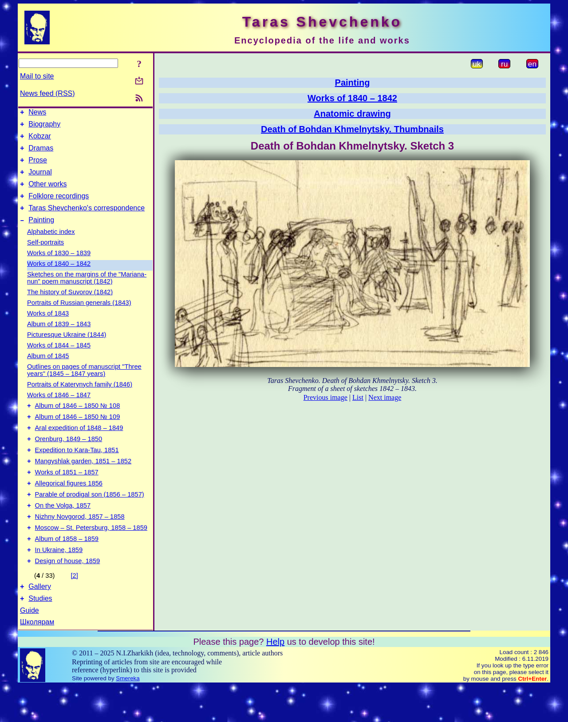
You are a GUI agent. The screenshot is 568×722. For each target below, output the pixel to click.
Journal (39, 180)
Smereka (127, 714)
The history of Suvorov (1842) (70, 305)
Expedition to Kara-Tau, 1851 (77, 469)
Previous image (325, 397)
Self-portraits (45, 255)
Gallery (39, 621)
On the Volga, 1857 (63, 532)
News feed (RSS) (47, 93)
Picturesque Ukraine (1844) (66, 347)
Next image (384, 397)
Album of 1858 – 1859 (67, 569)
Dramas (40, 153)
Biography (44, 126)
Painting (41, 233)
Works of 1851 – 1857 (67, 494)
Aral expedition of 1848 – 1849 (79, 445)
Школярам (37, 658)
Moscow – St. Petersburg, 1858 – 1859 (91, 556)
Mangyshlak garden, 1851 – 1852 (83, 482)
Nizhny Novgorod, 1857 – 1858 (80, 544)
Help (275, 678)
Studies (40, 634)
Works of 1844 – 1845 (59, 358)
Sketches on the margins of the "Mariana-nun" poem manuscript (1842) (86, 291)
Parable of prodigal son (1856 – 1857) (89, 519)
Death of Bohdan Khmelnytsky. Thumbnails (352, 129)
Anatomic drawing (352, 113)
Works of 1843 (48, 326)
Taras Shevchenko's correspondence (86, 220)
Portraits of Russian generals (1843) (79, 316)
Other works (47, 193)
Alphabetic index (51, 245)
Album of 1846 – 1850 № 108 (77, 420)
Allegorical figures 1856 (69, 507)
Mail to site (37, 76)
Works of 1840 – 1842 (59, 276)
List (357, 397)
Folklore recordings (58, 206)
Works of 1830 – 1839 (59, 266)
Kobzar (39, 140)
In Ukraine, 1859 (59, 581)
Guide (29, 646)
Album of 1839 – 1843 (59, 337)
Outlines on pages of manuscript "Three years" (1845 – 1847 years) (84, 383)
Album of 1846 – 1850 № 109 (77, 432)
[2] (74, 608)
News (37, 113)
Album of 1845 (48, 369)
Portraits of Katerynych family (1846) (79, 397)
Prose (37, 166)
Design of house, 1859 (67, 594)
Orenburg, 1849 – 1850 (69, 457)
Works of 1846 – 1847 (59, 408)
